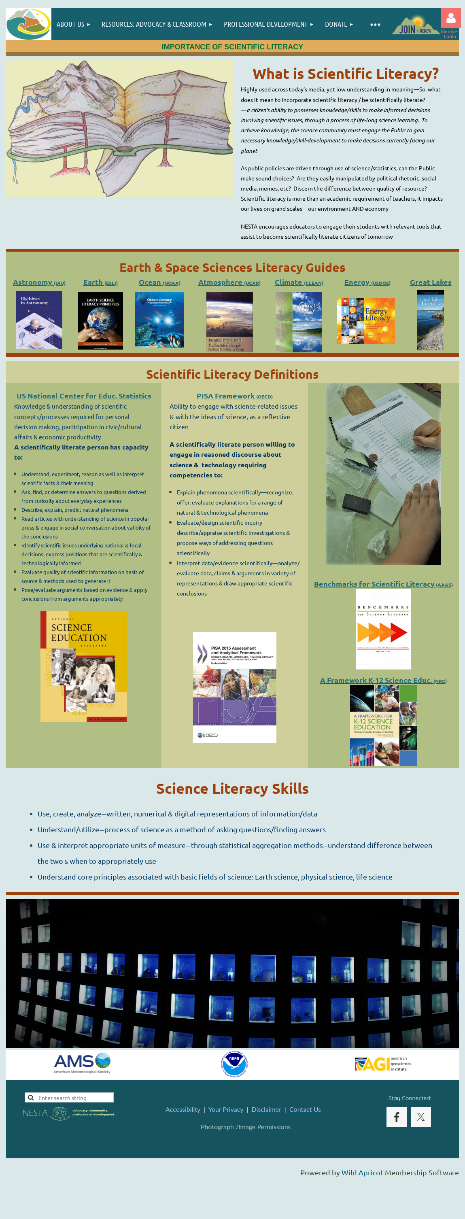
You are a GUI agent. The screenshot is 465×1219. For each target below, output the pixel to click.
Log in (451, 18)
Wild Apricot (362, 1172)
